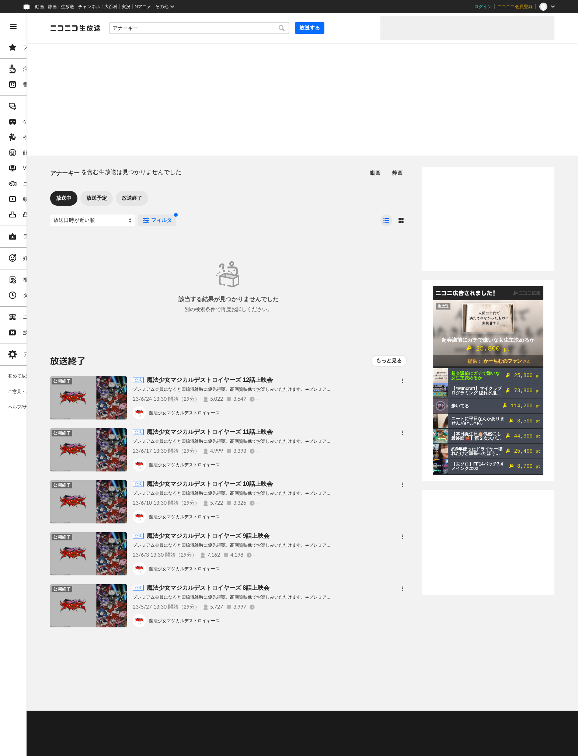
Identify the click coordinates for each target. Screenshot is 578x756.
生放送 (67, 6)
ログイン (483, 6)
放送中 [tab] (120, 198)
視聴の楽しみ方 (121, 728)
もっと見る (389, 360)
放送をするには (158, 729)
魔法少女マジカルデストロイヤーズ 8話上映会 (264, 588)
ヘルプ (178, 719)
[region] (41, 384)
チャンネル (89, 6)
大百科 (111, 6)
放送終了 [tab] (188, 198)
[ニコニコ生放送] (131, 28)
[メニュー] (402, 380)
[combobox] (250, 28)
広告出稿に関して (124, 746)
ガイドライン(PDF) (258, 719)
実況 (126, 6)
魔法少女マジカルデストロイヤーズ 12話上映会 (266, 380)
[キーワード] (250, 28)
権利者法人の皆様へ (126, 738)
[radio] (386, 220)
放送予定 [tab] (152, 198)
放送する (357, 28)
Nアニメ (143, 6)
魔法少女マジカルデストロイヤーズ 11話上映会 (266, 432)
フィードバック (529, 700)
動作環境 (200, 719)
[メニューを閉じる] (13, 26)
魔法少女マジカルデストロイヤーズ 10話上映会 (266, 484)
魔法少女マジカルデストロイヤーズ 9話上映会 (264, 536)
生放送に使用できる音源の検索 (183, 738)
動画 (39, 6)
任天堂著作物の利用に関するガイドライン (190, 747)
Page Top (330, 700)
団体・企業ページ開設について (251, 738)
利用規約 (224, 719)
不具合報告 (154, 719)
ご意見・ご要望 (121, 719)
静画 (52, 6)
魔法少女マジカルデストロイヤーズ (240, 412)
